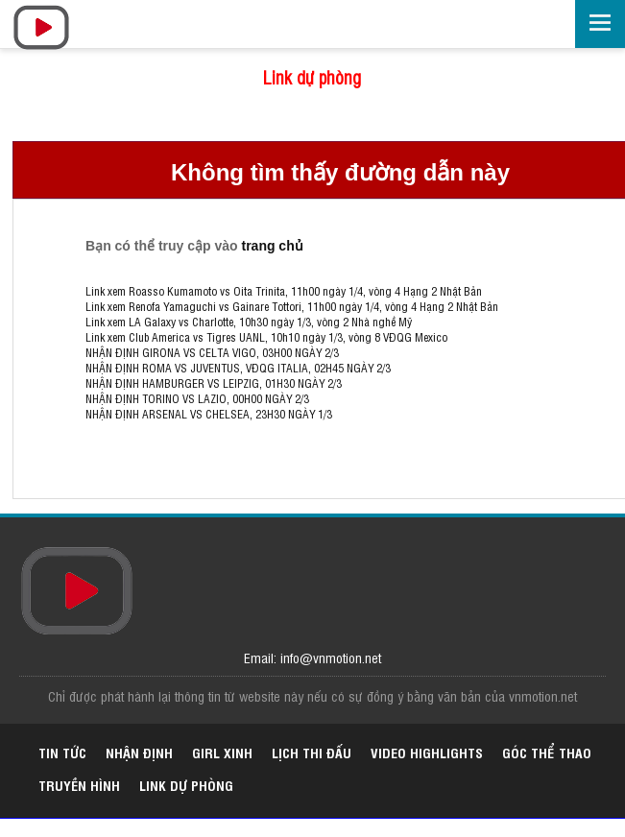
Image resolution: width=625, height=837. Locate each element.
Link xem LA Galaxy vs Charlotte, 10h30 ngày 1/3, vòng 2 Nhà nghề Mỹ (248, 321)
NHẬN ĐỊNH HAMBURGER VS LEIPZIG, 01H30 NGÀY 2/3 (213, 383)
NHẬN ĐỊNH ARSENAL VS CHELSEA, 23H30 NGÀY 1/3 (208, 413)
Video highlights (427, 752)
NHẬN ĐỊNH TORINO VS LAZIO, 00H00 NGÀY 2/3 (197, 398)
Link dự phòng (312, 76)
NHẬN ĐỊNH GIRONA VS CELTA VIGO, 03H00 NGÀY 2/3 (212, 352)
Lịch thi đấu (311, 752)
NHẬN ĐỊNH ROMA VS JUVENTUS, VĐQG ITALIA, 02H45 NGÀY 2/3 (238, 367)
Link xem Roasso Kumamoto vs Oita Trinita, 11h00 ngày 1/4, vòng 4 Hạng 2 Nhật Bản (283, 291)
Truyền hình (79, 785)
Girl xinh (222, 752)
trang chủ (271, 245)
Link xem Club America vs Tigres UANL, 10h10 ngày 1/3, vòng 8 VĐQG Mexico (266, 337)
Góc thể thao (546, 752)
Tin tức (62, 752)
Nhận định (139, 752)
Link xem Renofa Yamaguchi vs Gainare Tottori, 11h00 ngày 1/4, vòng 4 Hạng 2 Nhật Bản (291, 306)
